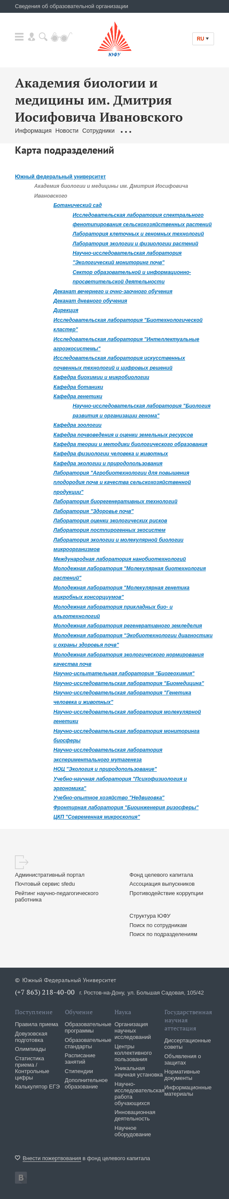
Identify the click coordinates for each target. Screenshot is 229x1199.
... (125, 130)
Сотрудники (99, 130)
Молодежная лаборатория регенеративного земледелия (127, 626)
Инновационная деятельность (135, 1115)
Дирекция (65, 310)
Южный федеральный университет (60, 177)
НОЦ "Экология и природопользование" (105, 769)
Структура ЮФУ (149, 916)
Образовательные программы (88, 1027)
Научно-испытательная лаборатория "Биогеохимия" (123, 674)
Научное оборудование (132, 1131)
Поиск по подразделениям (163, 934)
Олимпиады (30, 1049)
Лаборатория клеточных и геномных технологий (138, 234)
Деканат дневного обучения (90, 301)
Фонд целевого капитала (161, 875)
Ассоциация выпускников (162, 884)
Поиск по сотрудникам (158, 925)
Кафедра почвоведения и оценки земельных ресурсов (123, 435)
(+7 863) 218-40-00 (45, 992)
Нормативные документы (182, 1074)
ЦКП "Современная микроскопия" (96, 817)
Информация (33, 130)
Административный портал (50, 875)
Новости (66, 130)
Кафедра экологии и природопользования (107, 464)
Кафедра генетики (77, 397)
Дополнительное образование (86, 1083)
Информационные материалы (188, 1090)
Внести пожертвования (52, 1158)
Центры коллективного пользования (133, 1052)
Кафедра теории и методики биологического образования (130, 444)
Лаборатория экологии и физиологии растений (135, 244)
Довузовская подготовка (31, 1036)
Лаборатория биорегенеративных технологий (115, 502)
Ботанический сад (77, 205)
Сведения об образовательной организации (71, 6)
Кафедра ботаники (78, 387)
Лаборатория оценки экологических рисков (110, 521)
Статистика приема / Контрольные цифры (32, 1068)
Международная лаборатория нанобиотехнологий (119, 559)
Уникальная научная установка (138, 1071)
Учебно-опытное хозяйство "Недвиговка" (108, 798)
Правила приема (36, 1024)
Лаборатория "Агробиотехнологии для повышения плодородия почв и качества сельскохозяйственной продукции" (122, 482)
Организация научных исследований (132, 1030)
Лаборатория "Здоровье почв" (93, 511)
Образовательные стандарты (88, 1043)
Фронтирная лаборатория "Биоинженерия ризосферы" (126, 808)
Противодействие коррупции (166, 893)
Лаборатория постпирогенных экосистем (109, 530)
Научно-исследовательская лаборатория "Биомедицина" (128, 683)
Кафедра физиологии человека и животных (110, 454)
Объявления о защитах (182, 1059)
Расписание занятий (80, 1058)
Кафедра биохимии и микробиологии (101, 377)
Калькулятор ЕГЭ (37, 1086)
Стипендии (79, 1071)
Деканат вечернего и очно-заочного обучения (112, 292)
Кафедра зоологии (77, 425)
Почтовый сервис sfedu (45, 884)
